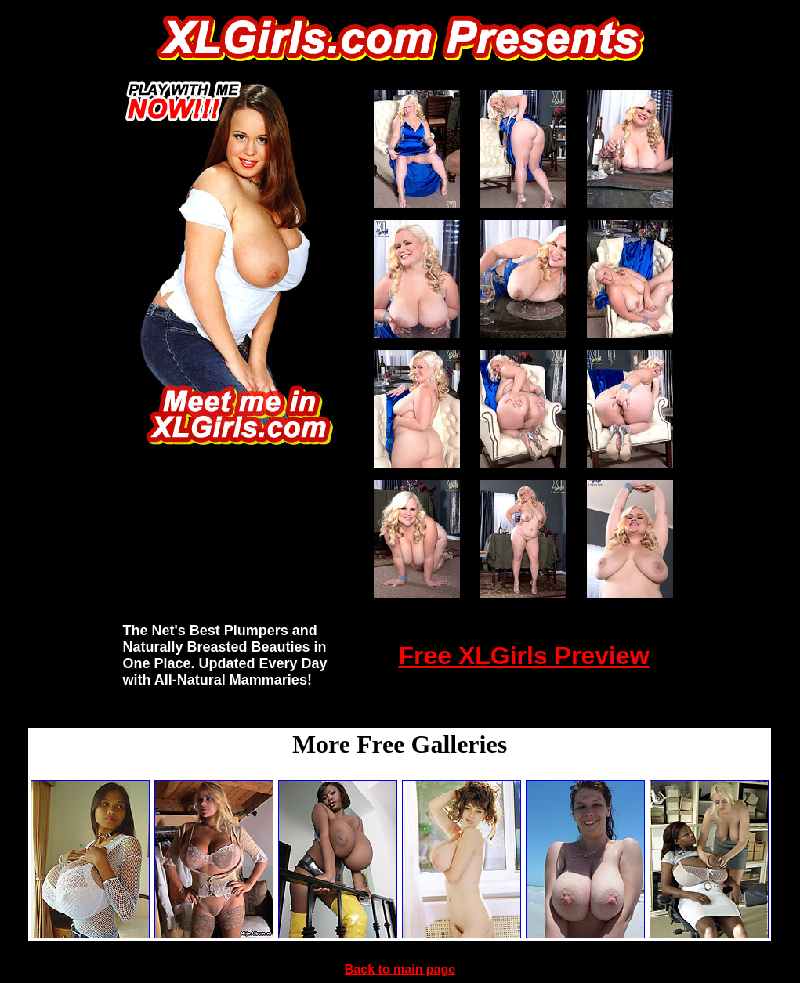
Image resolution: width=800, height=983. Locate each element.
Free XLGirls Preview (523, 655)
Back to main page (400, 969)
